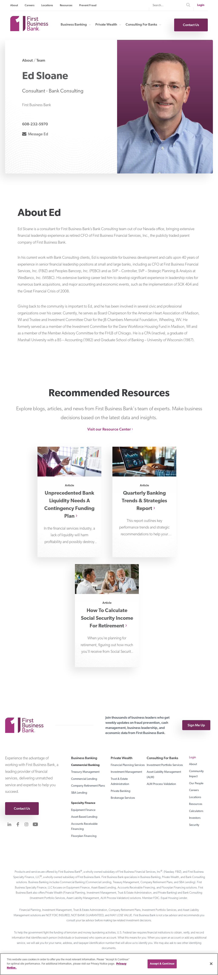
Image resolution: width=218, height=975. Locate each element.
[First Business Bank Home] (29, 29)
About (14, 5)
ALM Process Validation (161, 784)
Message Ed (35, 133)
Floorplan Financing (83, 836)
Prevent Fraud (87, 5)
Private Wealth (106, 24)
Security (194, 825)
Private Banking (120, 791)
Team (40, 60)
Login (200, 5)
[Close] (211, 963)
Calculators (196, 811)
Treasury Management (85, 772)
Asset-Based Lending (84, 817)
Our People (196, 783)
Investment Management (126, 772)
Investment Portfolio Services (165, 765)
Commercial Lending (84, 779)
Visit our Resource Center (109, 429)
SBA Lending (79, 792)
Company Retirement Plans (88, 785)
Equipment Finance (83, 810)
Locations (47, 5)
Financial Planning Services (128, 765)
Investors (195, 818)
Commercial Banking (85, 765)
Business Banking (74, 24)
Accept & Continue (162, 963)
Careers (29, 5)
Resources (66, 5)
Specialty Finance (83, 803)
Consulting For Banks (141, 24)
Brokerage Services (123, 798)
